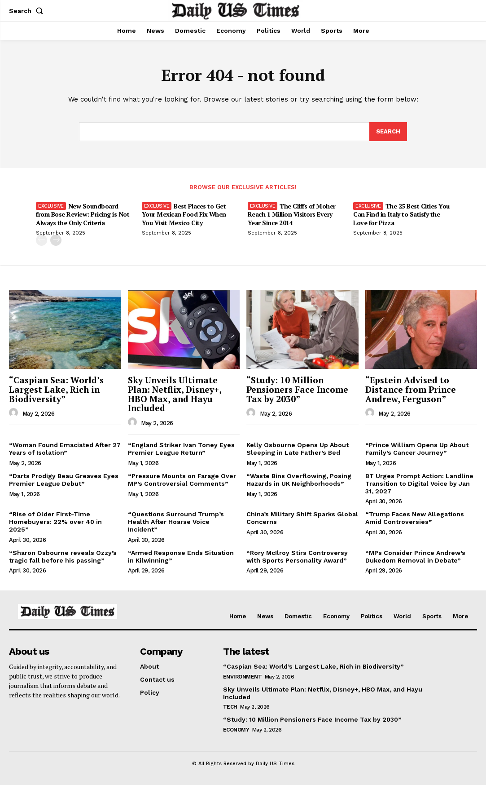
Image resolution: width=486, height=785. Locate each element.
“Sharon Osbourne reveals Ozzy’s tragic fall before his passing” (63, 556)
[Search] (388, 132)
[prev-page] (41, 239)
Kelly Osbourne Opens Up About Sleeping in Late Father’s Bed (297, 449)
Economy (236, 730)
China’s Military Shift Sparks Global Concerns (302, 518)
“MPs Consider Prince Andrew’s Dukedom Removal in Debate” (415, 556)
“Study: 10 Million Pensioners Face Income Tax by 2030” (297, 389)
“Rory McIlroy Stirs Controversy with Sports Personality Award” (297, 556)
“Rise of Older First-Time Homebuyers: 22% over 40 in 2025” (55, 522)
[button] (28, 10)
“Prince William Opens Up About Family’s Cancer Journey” (416, 449)
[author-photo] (15, 413)
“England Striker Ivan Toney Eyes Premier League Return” (181, 449)
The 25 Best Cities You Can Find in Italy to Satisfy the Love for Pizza (401, 214)
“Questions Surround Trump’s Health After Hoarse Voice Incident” (176, 522)
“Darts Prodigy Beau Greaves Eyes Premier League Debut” (63, 479)
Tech (230, 707)
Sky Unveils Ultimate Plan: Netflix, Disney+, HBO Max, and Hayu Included (175, 394)
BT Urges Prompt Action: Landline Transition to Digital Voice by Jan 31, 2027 (419, 483)
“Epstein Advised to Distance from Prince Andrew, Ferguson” (410, 389)
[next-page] (55, 239)
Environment (242, 677)
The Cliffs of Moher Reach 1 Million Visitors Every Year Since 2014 (292, 214)
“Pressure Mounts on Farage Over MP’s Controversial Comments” (182, 479)
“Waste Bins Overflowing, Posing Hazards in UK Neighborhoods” (298, 479)
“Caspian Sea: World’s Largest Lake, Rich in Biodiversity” (56, 389)
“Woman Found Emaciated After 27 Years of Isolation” (65, 449)
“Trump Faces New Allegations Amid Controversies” (414, 518)
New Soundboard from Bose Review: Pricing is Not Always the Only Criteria (82, 214)
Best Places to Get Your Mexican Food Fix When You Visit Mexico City (184, 214)
